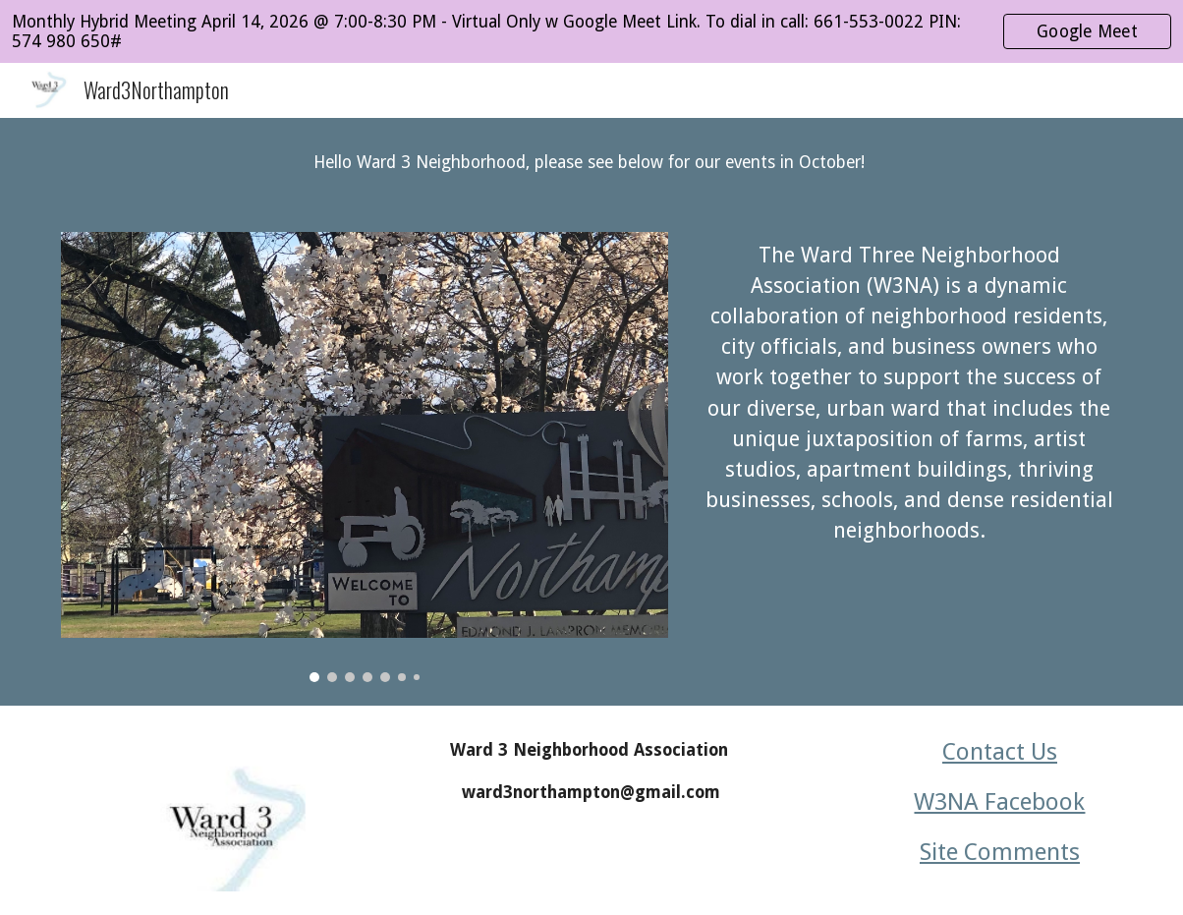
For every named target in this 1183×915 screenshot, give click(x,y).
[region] (591, 31)
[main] (591, 163)
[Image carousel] (365, 457)
